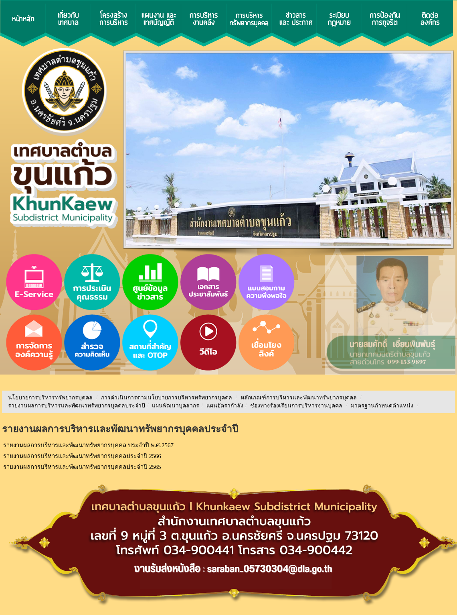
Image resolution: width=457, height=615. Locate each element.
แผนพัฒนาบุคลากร (175, 406)
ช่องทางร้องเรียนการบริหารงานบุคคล (297, 406)
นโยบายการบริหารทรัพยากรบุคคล (50, 398)
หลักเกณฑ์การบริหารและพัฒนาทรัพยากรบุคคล (299, 398)
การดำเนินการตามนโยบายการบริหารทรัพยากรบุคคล (166, 398)
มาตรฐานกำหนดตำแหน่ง (383, 406)
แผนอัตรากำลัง (224, 406)
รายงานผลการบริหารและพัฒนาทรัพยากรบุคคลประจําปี (76, 406)
